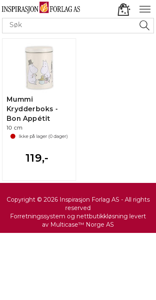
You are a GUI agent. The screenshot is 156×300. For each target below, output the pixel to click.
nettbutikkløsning (102, 216)
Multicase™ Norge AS (82, 224)
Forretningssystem (37, 216)
